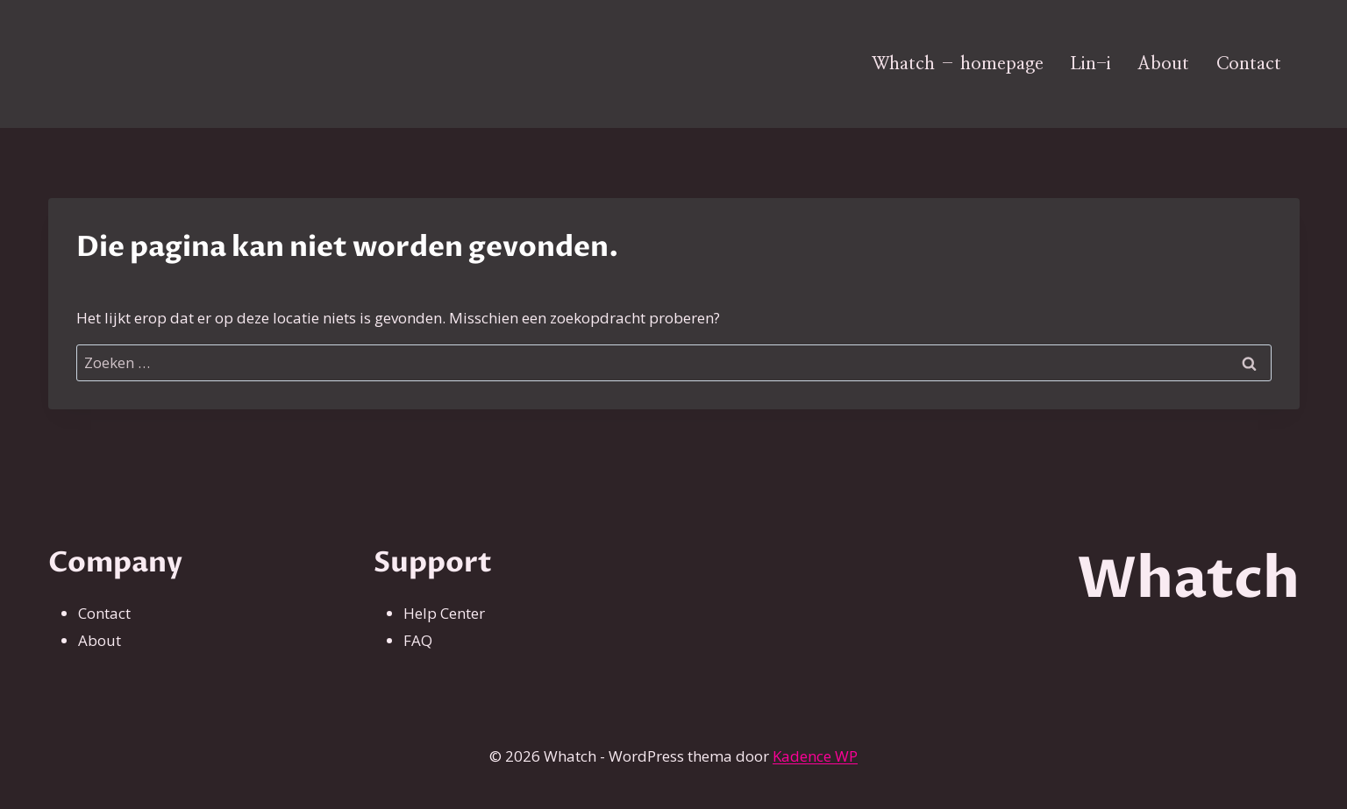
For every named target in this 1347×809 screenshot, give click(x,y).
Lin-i (1090, 64)
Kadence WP (815, 756)
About (1163, 64)
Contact (1248, 64)
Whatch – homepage (958, 64)
